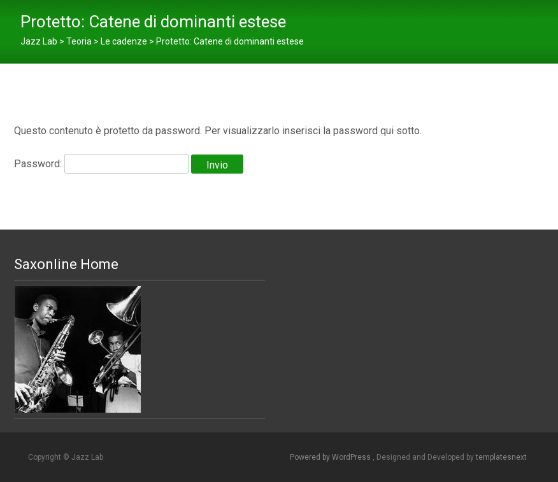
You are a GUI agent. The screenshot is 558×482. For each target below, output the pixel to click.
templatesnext (501, 457)
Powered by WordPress (331, 457)
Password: (101, 164)
